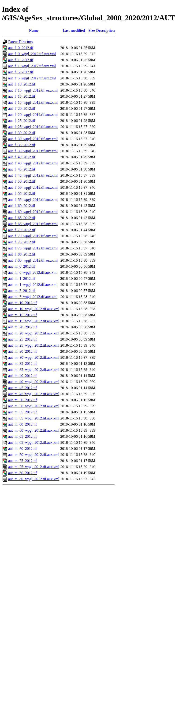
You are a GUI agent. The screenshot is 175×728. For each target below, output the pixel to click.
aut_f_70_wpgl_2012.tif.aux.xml (33, 236)
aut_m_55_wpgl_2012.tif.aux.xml (33, 418)
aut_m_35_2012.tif (22, 364)
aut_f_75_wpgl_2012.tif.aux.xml (33, 248)
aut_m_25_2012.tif (22, 339)
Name (33, 30)
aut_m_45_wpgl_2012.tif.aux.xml (33, 394)
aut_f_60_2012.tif (21, 206)
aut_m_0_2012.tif (21, 266)
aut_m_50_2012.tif (22, 400)
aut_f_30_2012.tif (21, 133)
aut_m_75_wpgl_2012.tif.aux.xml (33, 467)
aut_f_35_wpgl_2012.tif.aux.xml (33, 151)
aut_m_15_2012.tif (22, 315)
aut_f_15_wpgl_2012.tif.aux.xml (33, 102)
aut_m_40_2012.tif (22, 376)
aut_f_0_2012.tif (20, 48)
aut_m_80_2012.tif (22, 473)
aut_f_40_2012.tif (21, 157)
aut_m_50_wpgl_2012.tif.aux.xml (33, 406)
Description (105, 30)
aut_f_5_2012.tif (20, 72)
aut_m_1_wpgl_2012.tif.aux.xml (32, 285)
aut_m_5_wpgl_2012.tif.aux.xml (32, 297)
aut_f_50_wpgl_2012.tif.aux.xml (33, 187)
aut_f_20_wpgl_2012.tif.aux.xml (33, 115)
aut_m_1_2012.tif (21, 279)
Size (92, 30)
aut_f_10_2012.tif (21, 84)
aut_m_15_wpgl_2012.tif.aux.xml (33, 321)
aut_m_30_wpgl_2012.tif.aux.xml (33, 357)
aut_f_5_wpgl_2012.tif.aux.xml (32, 78)
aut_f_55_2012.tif (21, 193)
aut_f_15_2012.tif (21, 96)
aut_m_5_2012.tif (21, 291)
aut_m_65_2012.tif (22, 436)
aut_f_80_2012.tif (21, 254)
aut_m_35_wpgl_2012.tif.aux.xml (33, 370)
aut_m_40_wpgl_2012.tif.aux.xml (33, 382)
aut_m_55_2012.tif (22, 412)
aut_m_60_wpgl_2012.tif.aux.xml (33, 430)
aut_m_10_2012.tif (22, 303)
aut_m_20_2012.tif (22, 327)
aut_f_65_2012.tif (21, 218)
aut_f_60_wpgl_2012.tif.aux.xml (33, 212)
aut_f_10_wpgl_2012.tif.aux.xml (33, 90)
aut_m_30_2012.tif (22, 351)
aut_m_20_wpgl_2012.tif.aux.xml (33, 333)
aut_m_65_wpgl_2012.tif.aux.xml (33, 442)
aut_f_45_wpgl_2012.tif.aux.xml (33, 175)
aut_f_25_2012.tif (21, 121)
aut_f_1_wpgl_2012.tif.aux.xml (32, 66)
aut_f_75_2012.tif (21, 242)
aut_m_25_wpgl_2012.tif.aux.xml (33, 345)
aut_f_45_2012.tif (21, 169)
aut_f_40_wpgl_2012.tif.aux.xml (33, 163)
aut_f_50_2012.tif (21, 181)
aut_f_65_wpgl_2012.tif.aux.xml (33, 224)
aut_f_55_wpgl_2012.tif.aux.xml (33, 200)
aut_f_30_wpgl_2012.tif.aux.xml (33, 139)
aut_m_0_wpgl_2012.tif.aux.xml (32, 272)
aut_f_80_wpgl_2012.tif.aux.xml (33, 260)
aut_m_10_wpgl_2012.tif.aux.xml (33, 309)
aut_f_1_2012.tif (20, 60)
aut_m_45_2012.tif (22, 388)
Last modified (74, 30)
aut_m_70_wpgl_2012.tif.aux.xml (33, 455)
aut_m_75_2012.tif (22, 461)
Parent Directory (20, 42)
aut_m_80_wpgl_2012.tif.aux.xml (33, 479)
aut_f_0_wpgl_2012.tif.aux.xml (32, 54)
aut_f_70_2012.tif (21, 230)
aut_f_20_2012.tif (21, 108)
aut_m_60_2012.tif (22, 424)
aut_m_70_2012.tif (22, 449)
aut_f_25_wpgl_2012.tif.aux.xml (33, 127)
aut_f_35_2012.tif (21, 145)
